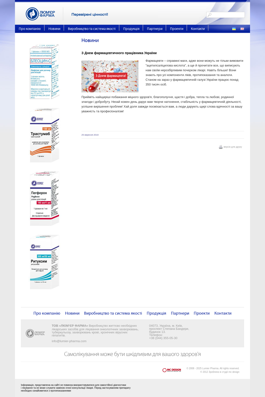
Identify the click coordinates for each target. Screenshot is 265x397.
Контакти (198, 29)
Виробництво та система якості (92, 29)
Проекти (176, 29)
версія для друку (233, 147)
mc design (233, 372)
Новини (54, 29)
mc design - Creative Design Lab (174, 371)
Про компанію (30, 29)
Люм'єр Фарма (44, 14)
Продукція (131, 29)
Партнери (154, 29)
